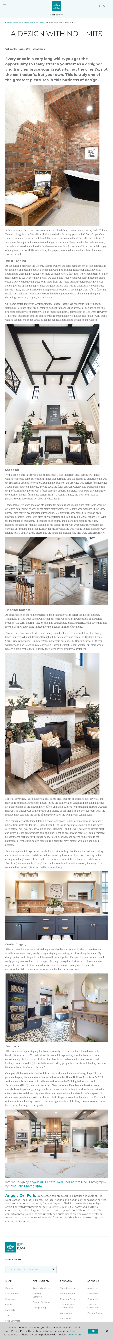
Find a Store (56, 14)
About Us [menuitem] (92, 1288)
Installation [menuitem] (66, 1318)
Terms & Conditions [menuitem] (93, 1306)
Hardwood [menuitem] (10, 1299)
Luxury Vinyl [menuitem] (11, 1293)
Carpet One (11, 22)
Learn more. (75, 1334)
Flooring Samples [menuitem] (37, 1295)
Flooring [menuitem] (9, 1288)
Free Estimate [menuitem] (12, 1321)
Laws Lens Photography (25, 1186)
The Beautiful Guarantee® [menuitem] (67, 1306)
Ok (92, 1331)
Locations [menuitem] (92, 1293)
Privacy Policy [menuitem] (94, 1313)
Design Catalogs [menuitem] (41, 1302)
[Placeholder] (28, 1269)
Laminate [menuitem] (10, 1310)
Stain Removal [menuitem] (67, 1288)
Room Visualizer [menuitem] (41, 1288)
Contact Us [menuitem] (93, 1299)
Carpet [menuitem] (9, 1304)
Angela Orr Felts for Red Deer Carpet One (58, 1182)
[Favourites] (104, 6)
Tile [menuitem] (7, 1315)
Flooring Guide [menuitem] (68, 1299)
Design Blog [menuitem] (39, 1307)
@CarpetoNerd (28, 1221)
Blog (41, 22)
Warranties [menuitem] (66, 1313)
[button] (99, 6)
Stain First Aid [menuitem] (67, 1293)
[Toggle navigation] (4, 6)
